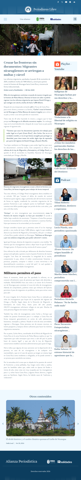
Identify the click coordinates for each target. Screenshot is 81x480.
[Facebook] (58, 2)
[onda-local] (40, 19)
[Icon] (74, 2)
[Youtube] (66, 2)
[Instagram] (70, 2)
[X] (62, 2)
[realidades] (56, 19)
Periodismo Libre (45, 9)
